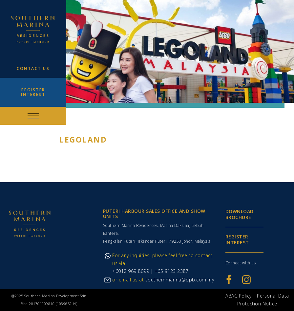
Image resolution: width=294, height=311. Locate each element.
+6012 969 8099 (130, 271)
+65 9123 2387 (170, 271)
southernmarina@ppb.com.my (179, 280)
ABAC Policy (238, 296)
